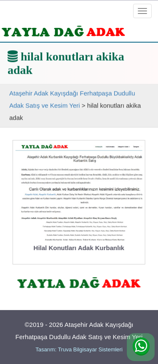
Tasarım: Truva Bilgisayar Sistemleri (79, 349)
